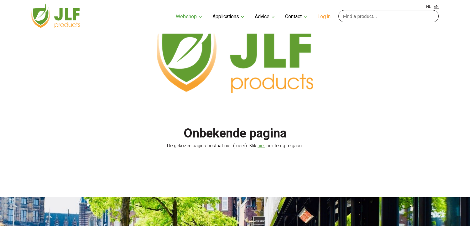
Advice (264, 16)
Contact (296, 16)
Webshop (189, 16)
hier (261, 145)
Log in (324, 16)
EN (436, 6)
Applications (228, 16)
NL (428, 6)
